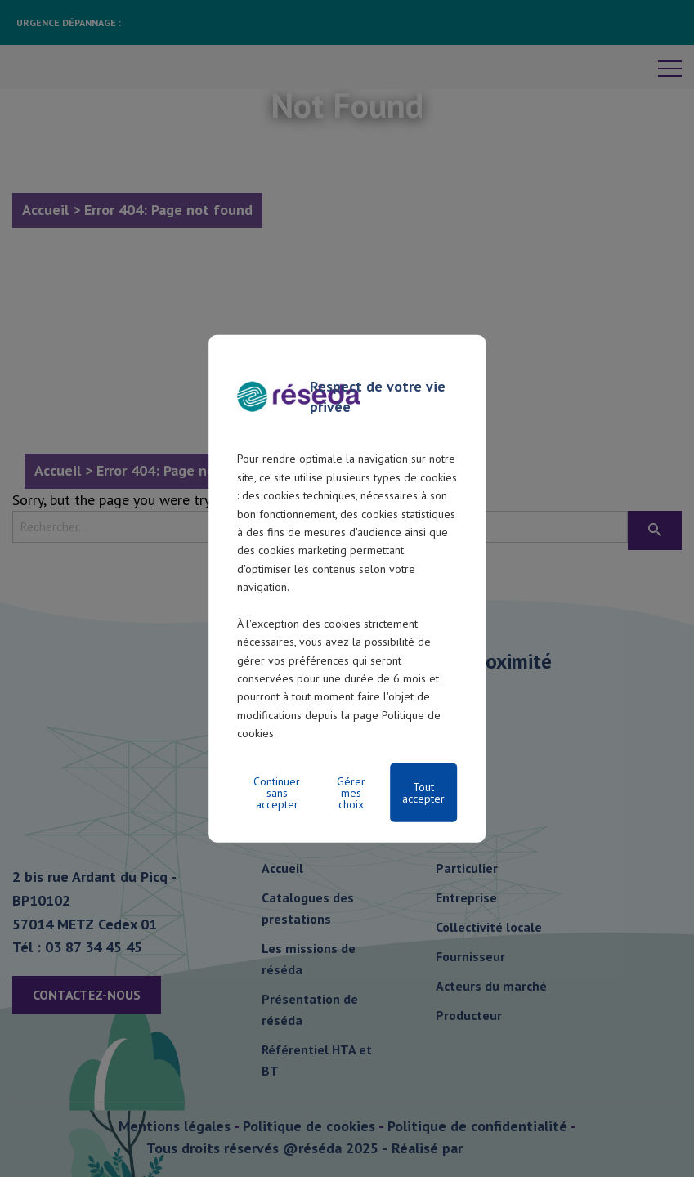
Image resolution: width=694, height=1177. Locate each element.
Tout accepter (423, 792)
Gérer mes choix (351, 792)
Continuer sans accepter (276, 792)
